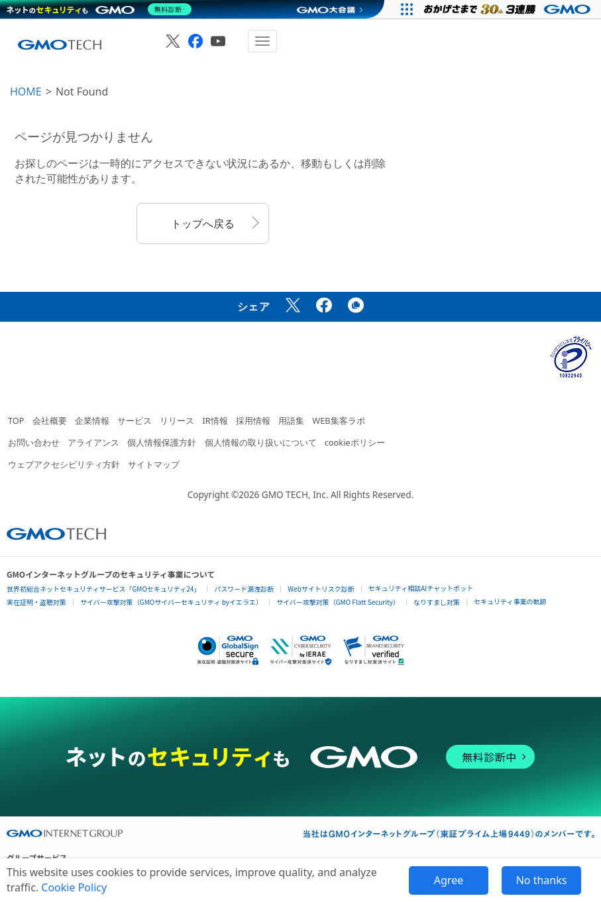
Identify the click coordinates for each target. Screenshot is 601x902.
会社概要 (49, 420)
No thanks (541, 880)
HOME (26, 91)
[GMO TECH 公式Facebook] (195, 41)
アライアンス (93, 442)
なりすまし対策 (436, 602)
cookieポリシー (355, 442)
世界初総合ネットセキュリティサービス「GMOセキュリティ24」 (103, 589)
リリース (177, 420)
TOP (16, 420)
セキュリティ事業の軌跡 (510, 601)
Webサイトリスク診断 (321, 589)
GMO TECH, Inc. (295, 494)
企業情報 (92, 420)
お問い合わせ (34, 442)
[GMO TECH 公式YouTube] (218, 41)
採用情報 (253, 420)
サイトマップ (154, 464)
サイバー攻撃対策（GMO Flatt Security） (338, 602)
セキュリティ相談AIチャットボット (420, 588)
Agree (448, 880)
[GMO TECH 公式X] (173, 41)
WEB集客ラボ (338, 420)
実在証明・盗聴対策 (36, 602)
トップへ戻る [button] (203, 223)
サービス (134, 420)
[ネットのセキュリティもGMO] (101, 9)
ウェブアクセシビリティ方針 (64, 464)
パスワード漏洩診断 (244, 589)
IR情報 (214, 420)
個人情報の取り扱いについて (261, 442)
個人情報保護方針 (161, 442)
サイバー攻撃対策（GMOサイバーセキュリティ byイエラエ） (171, 602)
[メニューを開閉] (262, 41)
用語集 (291, 420)
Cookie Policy (74, 887)
